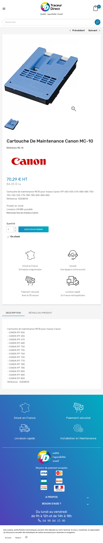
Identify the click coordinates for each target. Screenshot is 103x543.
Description (13, 312)
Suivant (94, 30)
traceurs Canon (31, 213)
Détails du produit (40, 312)
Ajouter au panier (33, 229)
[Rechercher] (51, 22)
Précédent (77, 30)
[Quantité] (10, 229)
